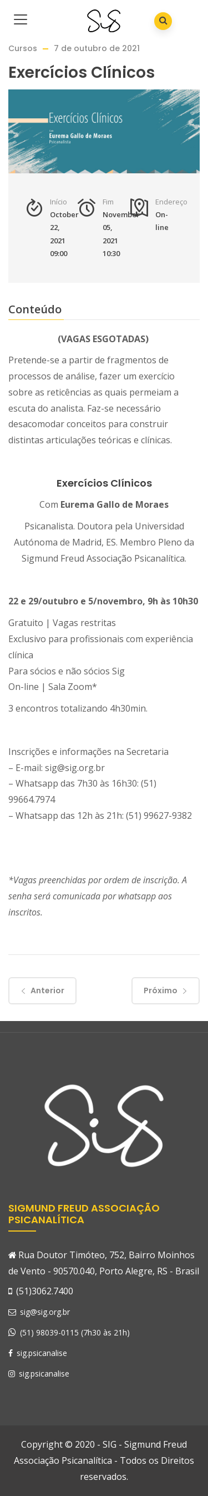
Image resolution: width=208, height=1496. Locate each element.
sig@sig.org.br (39, 1312)
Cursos (22, 48)
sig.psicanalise (37, 1353)
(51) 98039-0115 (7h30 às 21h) (75, 1332)
